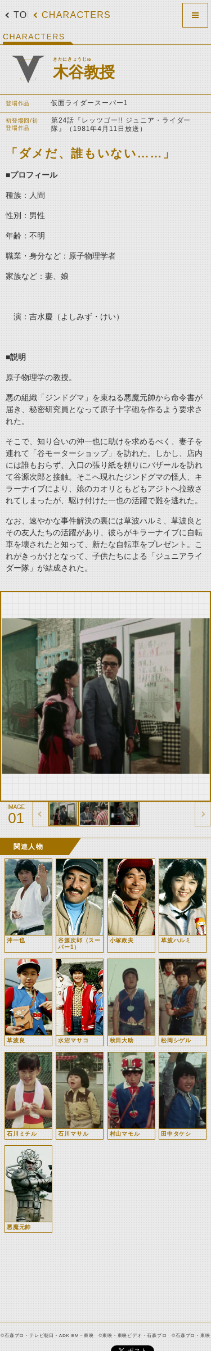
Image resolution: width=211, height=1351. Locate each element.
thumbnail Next (203, 814)
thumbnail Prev (40, 814)
